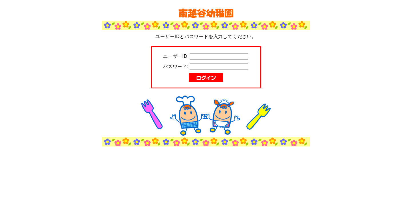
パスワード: (176, 66)
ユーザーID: (176, 56)
